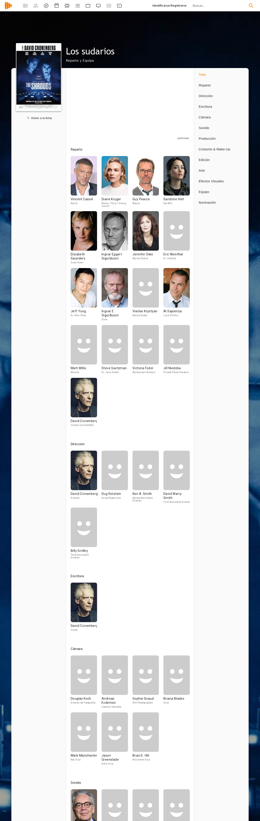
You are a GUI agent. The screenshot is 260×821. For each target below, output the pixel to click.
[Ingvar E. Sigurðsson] (117, 296)
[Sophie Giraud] (147, 683)
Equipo (204, 192)
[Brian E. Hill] (145, 740)
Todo (202, 74)
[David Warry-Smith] (176, 479)
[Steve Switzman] (117, 351)
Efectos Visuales (211, 181)
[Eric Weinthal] (176, 239)
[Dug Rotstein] (117, 479)
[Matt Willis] (86, 351)
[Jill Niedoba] (176, 351)
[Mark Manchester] (86, 740)
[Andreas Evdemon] (117, 683)
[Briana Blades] (176, 683)
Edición (204, 160)
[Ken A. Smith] (147, 479)
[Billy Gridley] (84, 535)
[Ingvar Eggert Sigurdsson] (117, 239)
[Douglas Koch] (86, 683)
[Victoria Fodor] (147, 351)
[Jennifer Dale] (147, 239)
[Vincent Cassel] (86, 183)
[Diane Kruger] (117, 183)
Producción (207, 138)
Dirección (206, 96)
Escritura (205, 106)
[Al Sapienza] (176, 296)
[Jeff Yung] (86, 296)
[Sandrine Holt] (176, 183)
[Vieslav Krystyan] (147, 296)
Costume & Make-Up (214, 149)
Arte (202, 170)
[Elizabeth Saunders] (86, 239)
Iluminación (207, 202)
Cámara (205, 117)
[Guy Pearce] (147, 183)
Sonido (204, 128)
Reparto (205, 85)
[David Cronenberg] (84, 404)
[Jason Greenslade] (117, 740)
